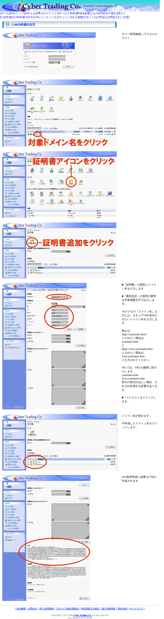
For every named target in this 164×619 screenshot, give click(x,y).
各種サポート (85, 17)
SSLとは (31, 13)
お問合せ (112, 17)
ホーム (5, 13)
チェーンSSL (67, 17)
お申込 (100, 17)
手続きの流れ (108, 13)
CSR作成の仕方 (23, 17)
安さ (121, 13)
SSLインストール (46, 17)
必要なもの (91, 13)
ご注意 (125, 17)
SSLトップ (17, 13)
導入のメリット (47, 13)
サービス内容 (67, 13)
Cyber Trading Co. (82, 615)
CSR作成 (6, 17)
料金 (79, 13)
